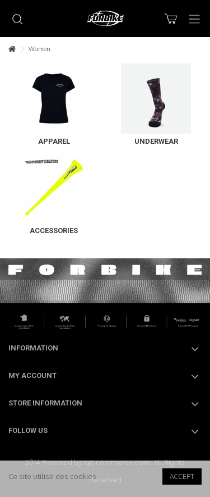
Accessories (54, 230)
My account (32, 375)
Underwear (156, 141)
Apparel (54, 141)
